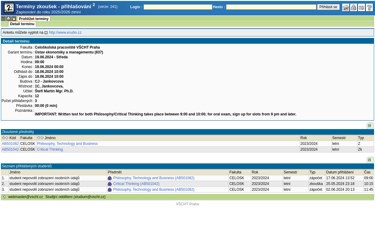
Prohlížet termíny (33, 19)
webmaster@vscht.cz (25, 197)
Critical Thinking (50, 149)
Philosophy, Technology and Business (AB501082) (153, 178)
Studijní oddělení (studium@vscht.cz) (76, 197)
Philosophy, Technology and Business (67, 144)
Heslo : (219, 7)
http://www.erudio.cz (65, 32)
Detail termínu (22, 24)
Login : (136, 7)
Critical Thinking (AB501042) (136, 184)
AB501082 (10, 144)
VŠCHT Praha (187, 204)
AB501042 (10, 149)
